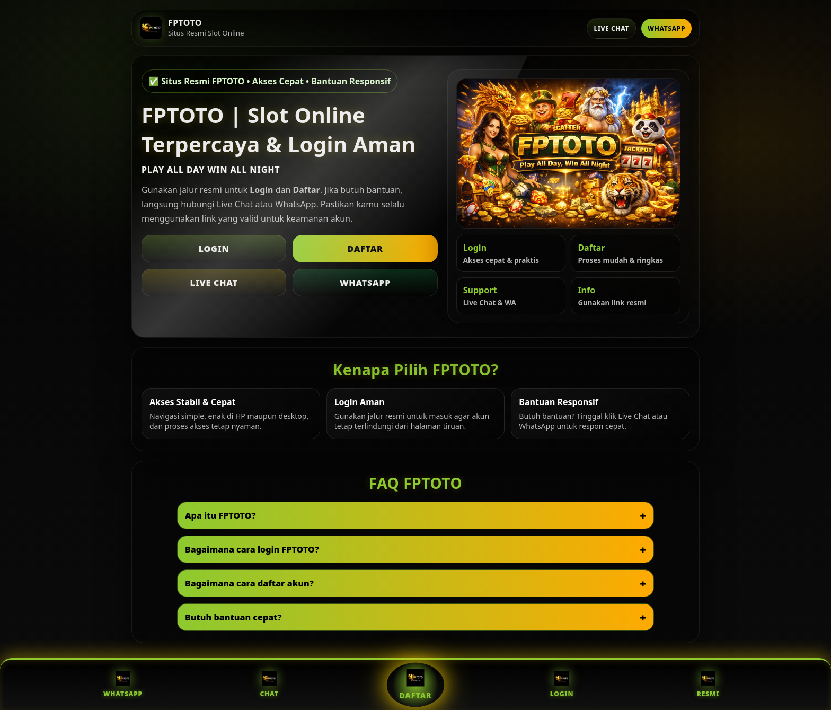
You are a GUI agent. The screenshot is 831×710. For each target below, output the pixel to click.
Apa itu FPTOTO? (220, 515)
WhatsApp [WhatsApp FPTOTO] (123, 684)
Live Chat (611, 28)
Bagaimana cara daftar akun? (249, 583)
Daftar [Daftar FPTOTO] (416, 684)
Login (214, 249)
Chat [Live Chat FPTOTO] (269, 684)
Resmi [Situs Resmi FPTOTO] (708, 684)
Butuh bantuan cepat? (233, 617)
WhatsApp (666, 28)
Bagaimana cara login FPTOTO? (252, 549)
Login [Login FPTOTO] (561, 684)
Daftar (365, 249)
